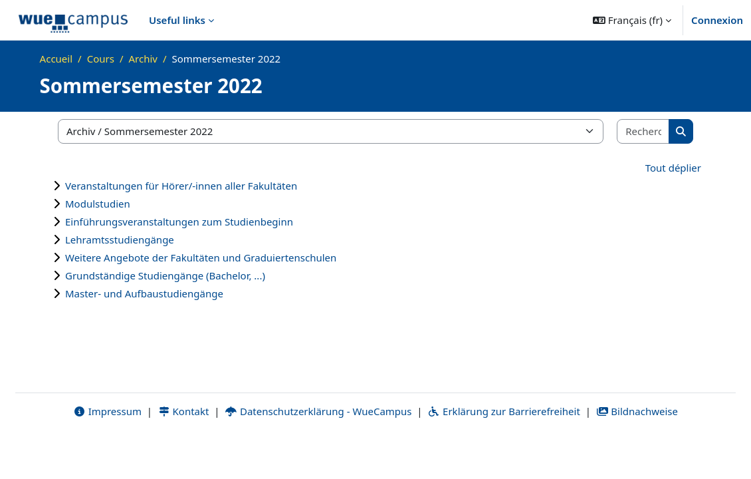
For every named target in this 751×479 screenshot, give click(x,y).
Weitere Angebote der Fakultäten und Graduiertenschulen (200, 257)
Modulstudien (97, 203)
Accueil (56, 58)
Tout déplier (673, 167)
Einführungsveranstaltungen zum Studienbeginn (179, 221)
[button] (632, 20)
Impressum (107, 450)
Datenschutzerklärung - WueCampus (318, 450)
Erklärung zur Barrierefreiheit (503, 450)
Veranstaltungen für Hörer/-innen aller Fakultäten (181, 185)
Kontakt (183, 450)
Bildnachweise (637, 450)
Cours (100, 58)
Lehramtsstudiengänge (119, 239)
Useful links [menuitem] (177, 20)
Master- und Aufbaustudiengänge (144, 293)
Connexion (717, 20)
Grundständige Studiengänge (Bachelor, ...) (165, 275)
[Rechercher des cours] (643, 131)
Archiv (142, 58)
